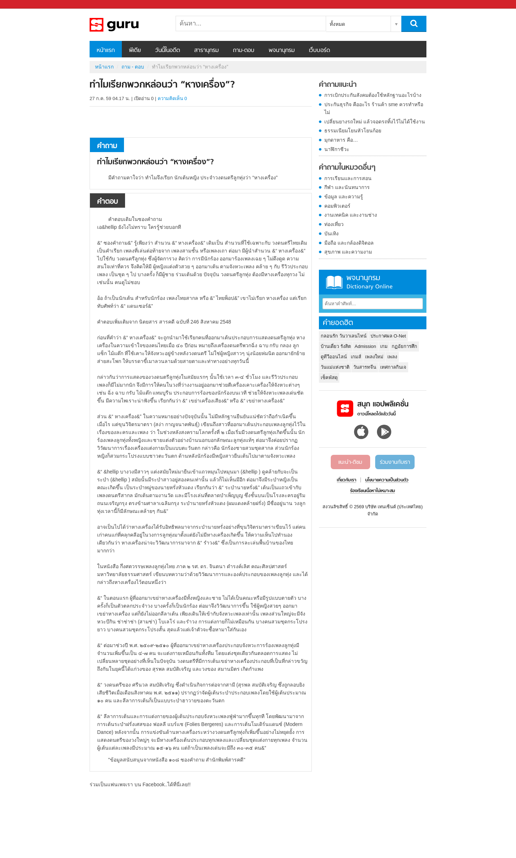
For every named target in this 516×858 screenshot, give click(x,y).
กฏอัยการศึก (404, 346)
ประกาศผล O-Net (388, 336)
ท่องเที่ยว (334, 224)
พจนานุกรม (282, 50)
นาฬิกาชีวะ (336, 149)
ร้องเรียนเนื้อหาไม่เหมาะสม (372, 491)
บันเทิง (331, 233)
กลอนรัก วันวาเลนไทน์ (344, 336)
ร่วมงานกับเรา (395, 462)
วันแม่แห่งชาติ (335, 367)
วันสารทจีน (364, 367)
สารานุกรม (206, 50)
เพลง (392, 356)
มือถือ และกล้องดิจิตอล (349, 243)
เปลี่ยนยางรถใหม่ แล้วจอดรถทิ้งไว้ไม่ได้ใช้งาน (374, 121)
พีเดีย (135, 50)
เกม (384, 346)
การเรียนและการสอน (348, 178)
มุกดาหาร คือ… (341, 140)
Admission (365, 346)
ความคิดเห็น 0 (172, 98)
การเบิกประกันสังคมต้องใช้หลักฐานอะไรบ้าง (372, 95)
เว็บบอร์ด (319, 50)
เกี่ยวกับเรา (346, 480)
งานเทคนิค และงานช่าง (350, 215)
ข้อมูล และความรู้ (343, 196)
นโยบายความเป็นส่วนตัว (386, 480)
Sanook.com (21, 4)
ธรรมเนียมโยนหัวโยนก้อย (352, 130)
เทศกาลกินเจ (393, 367)
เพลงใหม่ (374, 356)
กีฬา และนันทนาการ (347, 187)
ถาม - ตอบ (132, 67)
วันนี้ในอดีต (167, 50)
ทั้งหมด (337, 24)
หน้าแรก (106, 50)
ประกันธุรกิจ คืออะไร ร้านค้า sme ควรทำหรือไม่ (373, 108)
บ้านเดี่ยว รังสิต (336, 346)
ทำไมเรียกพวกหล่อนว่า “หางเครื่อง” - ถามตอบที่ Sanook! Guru (127, 24)
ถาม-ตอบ (243, 50)
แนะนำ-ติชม (350, 462)
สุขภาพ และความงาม (348, 252)
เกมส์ (356, 356)
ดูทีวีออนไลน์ (334, 356)
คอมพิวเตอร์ (337, 206)
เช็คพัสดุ (329, 377)
